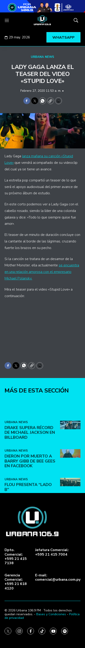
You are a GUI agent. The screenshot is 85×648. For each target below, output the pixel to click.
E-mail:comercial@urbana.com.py (57, 577)
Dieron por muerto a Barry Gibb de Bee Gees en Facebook (30, 489)
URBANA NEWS (42, 57)
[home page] (42, 20)
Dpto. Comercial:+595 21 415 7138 (16, 556)
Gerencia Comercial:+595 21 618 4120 (16, 582)
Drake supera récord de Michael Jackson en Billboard (30, 461)
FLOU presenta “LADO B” (28, 516)
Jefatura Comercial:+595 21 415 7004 (52, 552)
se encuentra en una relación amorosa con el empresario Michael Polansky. (42, 272)
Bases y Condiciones (51, 614)
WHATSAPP (63, 37)
